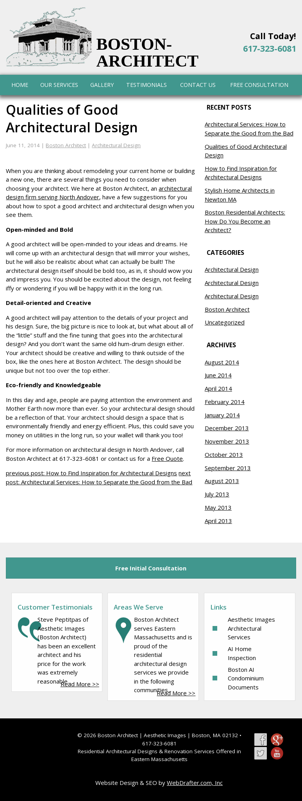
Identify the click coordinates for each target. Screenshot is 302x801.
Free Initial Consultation (150, 568)
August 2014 (222, 362)
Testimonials (146, 84)
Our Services (59, 84)
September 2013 (228, 468)
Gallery (102, 84)
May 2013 (218, 507)
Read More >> (80, 684)
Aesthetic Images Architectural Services (251, 628)
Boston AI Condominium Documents (246, 678)
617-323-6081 (269, 48)
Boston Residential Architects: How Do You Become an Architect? (245, 221)
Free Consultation (259, 84)
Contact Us (198, 84)
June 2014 (218, 375)
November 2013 (227, 441)
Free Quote (167, 458)
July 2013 (217, 494)
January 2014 (222, 415)
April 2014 (218, 388)
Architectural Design (116, 145)
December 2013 (227, 428)
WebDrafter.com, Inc (195, 783)
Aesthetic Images (165, 735)
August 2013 (222, 481)
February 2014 (225, 402)
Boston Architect (66, 145)
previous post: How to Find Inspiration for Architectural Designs (91, 473)
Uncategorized (225, 322)
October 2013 (224, 454)
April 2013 (218, 521)
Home (19, 84)
